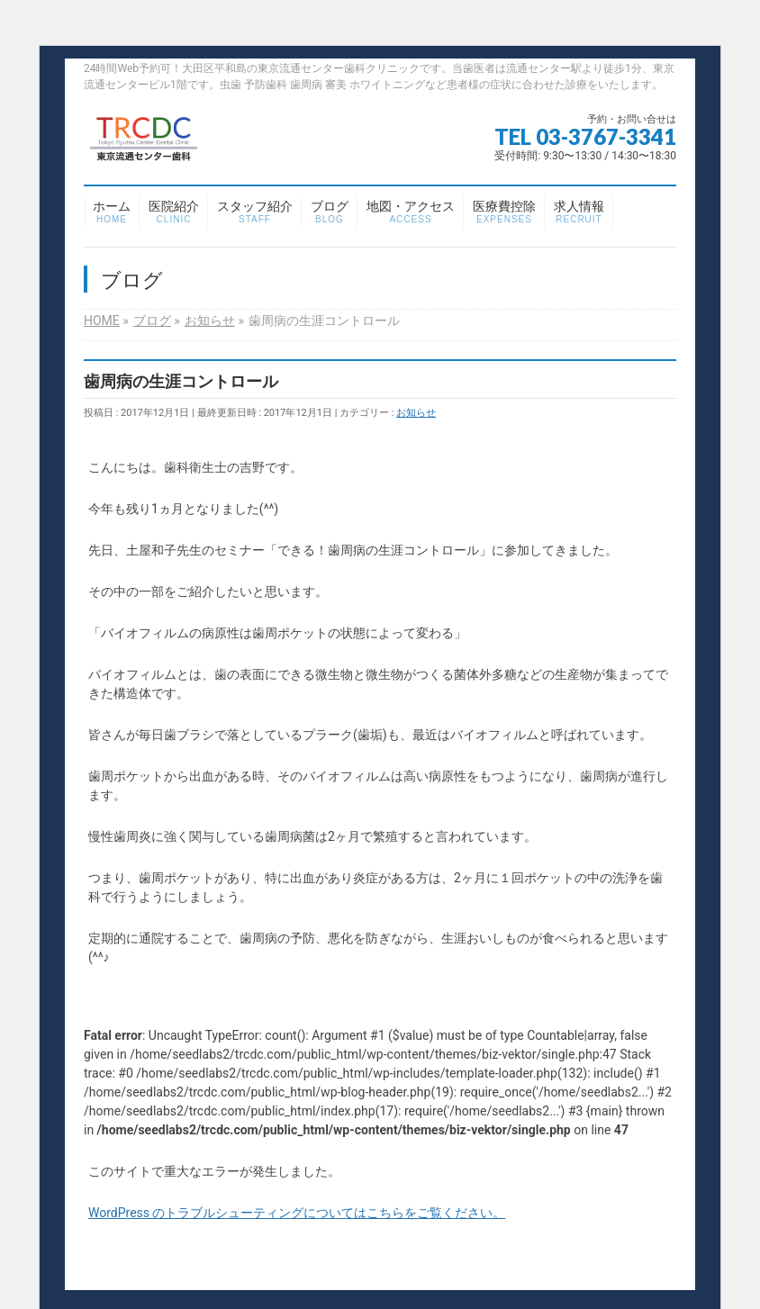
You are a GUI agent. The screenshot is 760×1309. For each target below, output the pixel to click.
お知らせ (416, 413)
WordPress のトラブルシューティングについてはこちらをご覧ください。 (297, 1212)
